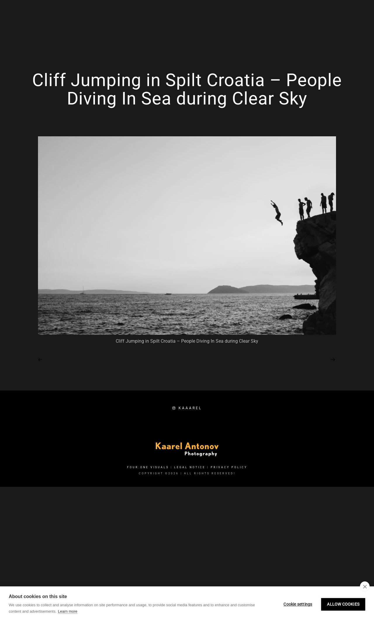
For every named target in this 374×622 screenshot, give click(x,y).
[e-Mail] (313, 12)
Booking (329, 24)
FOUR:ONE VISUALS (148, 553)
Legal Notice (189, 553)
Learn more (67, 611)
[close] (365, 586)
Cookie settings (297, 604)
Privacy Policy (229, 553)
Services (242, 24)
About (302, 24)
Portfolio (274, 24)
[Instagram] (302, 12)
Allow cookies (343, 604)
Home (216, 24)
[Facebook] (292, 12)
